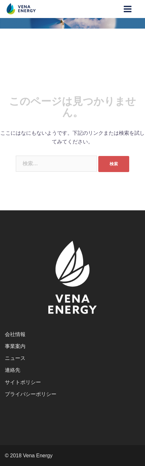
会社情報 (15, 334)
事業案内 (15, 346)
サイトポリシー (23, 382)
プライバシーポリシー (30, 394)
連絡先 (12, 370)
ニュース (15, 358)
